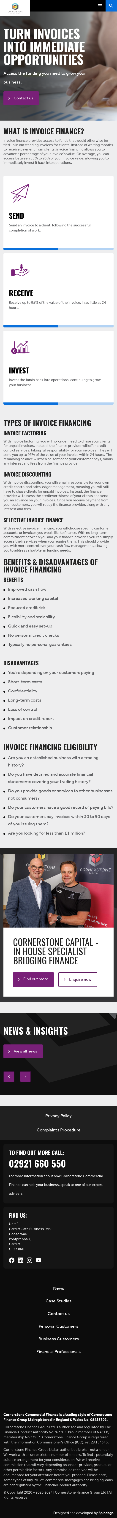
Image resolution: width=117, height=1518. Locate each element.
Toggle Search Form (111, 6)
